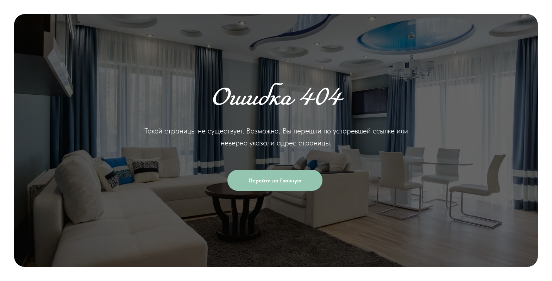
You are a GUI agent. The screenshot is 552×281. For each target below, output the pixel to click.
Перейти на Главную (285, 180)
